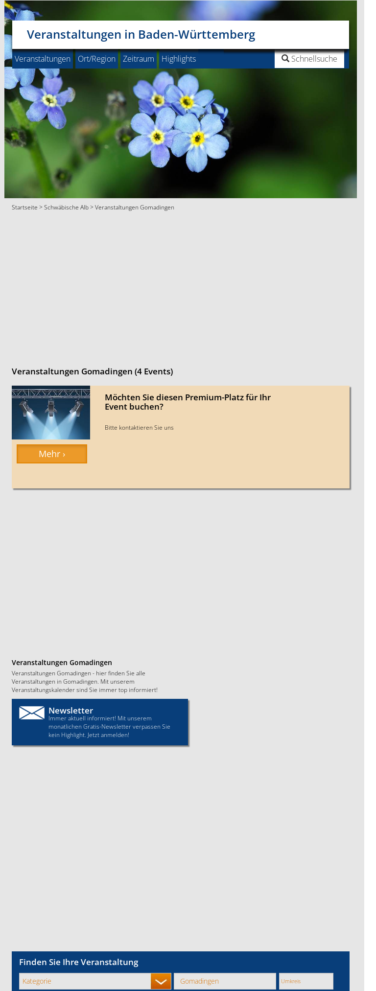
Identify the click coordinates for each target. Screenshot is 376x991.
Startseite (25, 207)
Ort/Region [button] (97, 58)
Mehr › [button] (52, 454)
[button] (285, 59)
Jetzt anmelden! (108, 734)
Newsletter (70, 710)
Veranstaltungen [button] (42, 58)
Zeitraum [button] (138, 58)
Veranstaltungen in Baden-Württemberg (141, 31)
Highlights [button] (179, 58)
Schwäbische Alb (66, 207)
